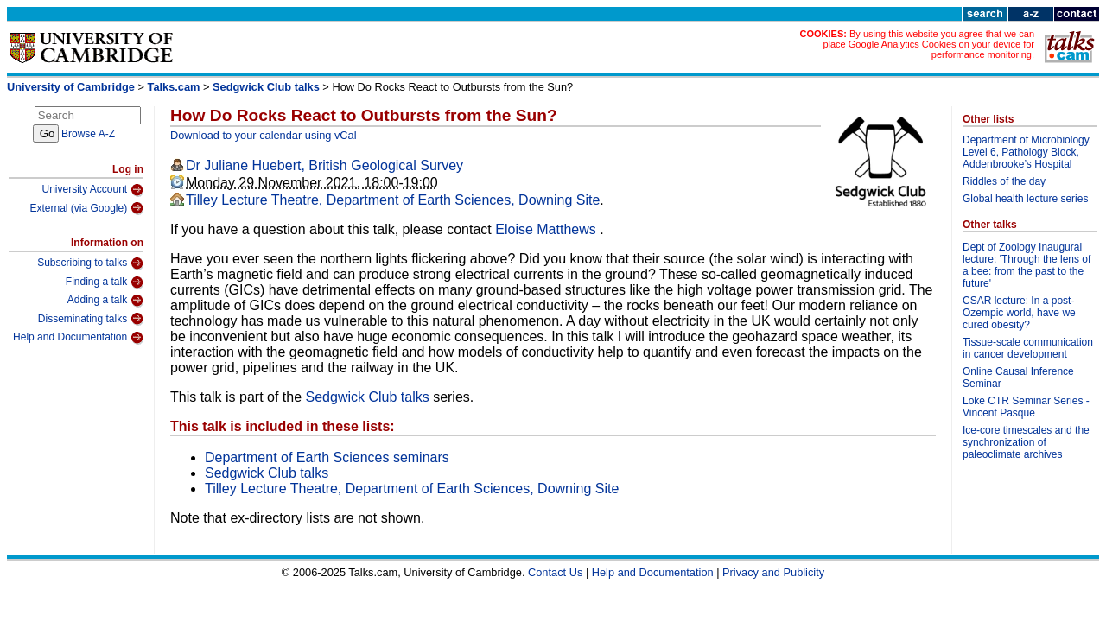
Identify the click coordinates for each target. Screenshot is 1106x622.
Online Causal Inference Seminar (1018, 377)
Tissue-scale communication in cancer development (1028, 348)
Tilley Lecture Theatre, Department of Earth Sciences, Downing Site (393, 200)
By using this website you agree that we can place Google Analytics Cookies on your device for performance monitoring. (928, 44)
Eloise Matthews (547, 229)
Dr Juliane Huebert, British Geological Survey (324, 165)
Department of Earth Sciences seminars (327, 457)
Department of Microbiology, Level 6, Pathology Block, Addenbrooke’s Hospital (1027, 152)
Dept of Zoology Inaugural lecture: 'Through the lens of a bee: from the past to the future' (1026, 265)
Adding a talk (105, 301)
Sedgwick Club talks (266, 86)
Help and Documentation (78, 338)
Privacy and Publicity (773, 572)
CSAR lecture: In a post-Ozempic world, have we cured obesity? (1019, 313)
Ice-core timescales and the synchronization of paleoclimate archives (1026, 442)
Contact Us (555, 572)
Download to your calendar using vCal (263, 135)
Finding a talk (104, 282)
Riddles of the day (1004, 181)
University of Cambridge (71, 86)
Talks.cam (174, 86)
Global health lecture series (1025, 199)
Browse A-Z (88, 134)
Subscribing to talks (90, 263)
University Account (92, 190)
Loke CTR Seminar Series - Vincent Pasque (1026, 407)
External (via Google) (86, 208)
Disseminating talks (90, 319)
